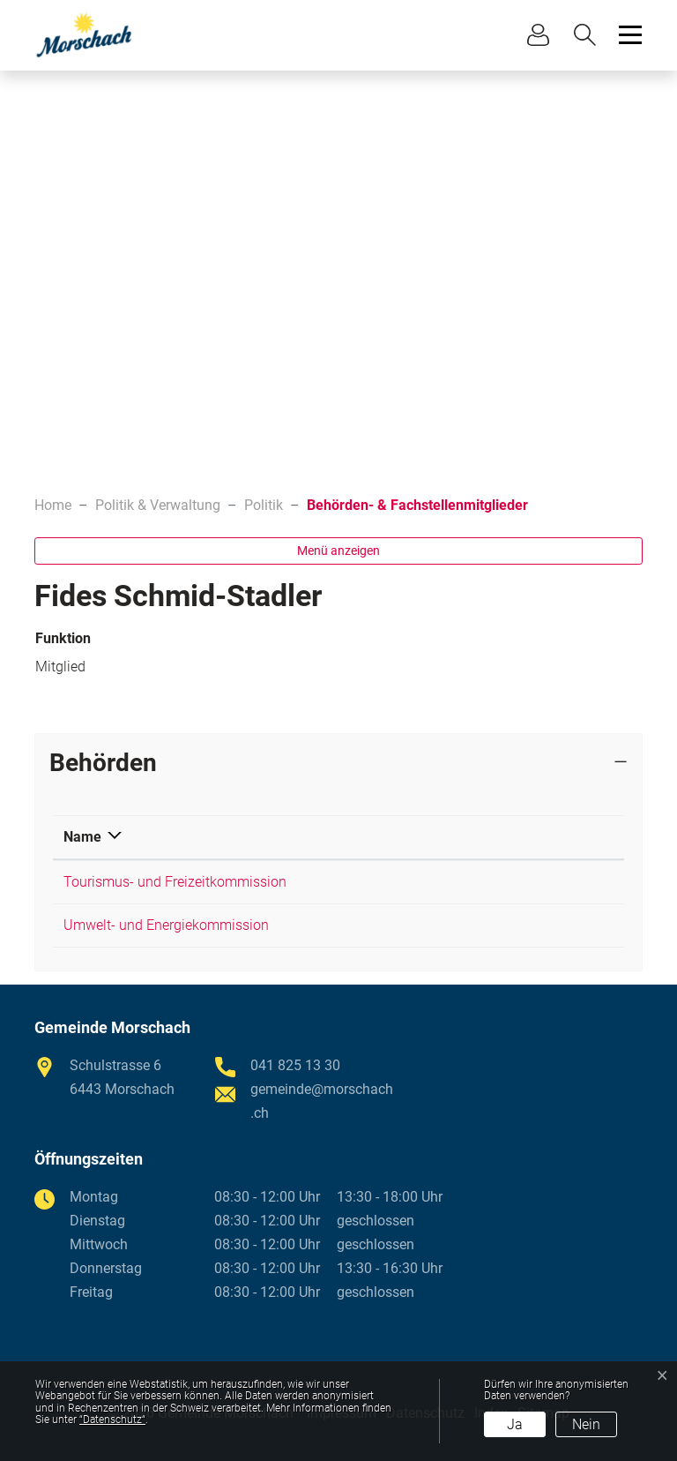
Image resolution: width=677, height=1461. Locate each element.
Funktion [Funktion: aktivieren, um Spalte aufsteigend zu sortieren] (504, 836)
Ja (515, 1424)
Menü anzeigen (338, 550)
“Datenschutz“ (112, 1419)
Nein (586, 1424)
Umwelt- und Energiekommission (166, 925)
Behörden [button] (103, 762)
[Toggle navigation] (628, 35)
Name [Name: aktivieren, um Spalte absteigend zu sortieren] (82, 836)
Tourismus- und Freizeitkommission (174, 881)
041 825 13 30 (295, 1065)
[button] (589, 35)
